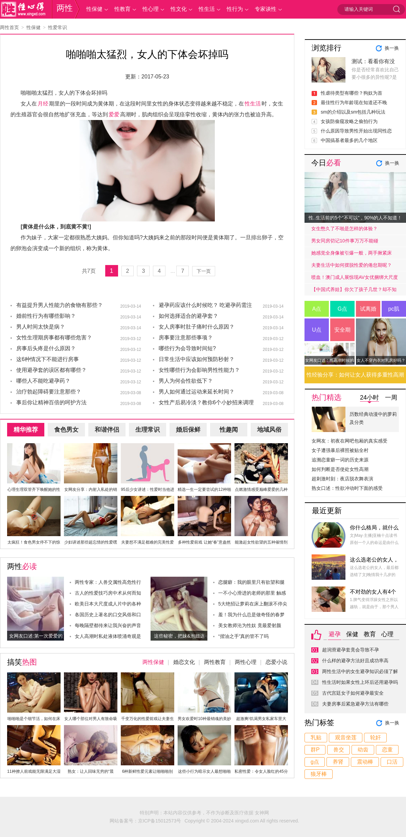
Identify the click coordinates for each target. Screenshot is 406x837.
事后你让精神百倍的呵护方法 (51, 402)
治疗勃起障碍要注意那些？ (48, 391)
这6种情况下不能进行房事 (47, 359)
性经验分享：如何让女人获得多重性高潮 (355, 375)
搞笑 (22, 662)
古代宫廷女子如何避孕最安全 (353, 693)
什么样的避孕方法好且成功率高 (355, 660)
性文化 (179, 9)
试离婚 (368, 309)
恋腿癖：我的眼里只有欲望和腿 (251, 582)
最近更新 (327, 510)
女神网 (262, 812)
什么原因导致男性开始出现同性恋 (356, 131)
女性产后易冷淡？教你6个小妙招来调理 (206, 402)
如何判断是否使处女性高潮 (340, 469)
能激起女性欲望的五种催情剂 (261, 542)
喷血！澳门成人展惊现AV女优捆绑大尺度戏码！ (354, 278)
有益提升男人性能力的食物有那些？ (59, 305)
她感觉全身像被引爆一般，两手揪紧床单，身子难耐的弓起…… (351, 254)
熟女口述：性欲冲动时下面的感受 (347, 488)
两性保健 (153, 662)
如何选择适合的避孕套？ (188, 316)
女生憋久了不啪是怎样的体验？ (344, 228)
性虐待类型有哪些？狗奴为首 (351, 93)
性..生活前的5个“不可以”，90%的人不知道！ (355, 217)
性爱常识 (57, 27)
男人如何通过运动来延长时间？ (196, 391)
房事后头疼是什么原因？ (46, 348)
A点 (316, 309)
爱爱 (114, 114)
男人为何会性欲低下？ (186, 381)
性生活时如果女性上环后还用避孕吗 (360, 682)
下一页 (204, 271)
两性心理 (245, 662)
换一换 (392, 48)
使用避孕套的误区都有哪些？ (51, 370)
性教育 (122, 9)
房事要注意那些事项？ (186, 337)
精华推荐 (26, 429)
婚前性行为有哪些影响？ (46, 316)
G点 (342, 309)
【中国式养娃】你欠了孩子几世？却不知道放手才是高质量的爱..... (354, 291)
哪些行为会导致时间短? (187, 348)
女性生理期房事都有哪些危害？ (54, 337)
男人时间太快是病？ (40, 327)
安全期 (342, 330)
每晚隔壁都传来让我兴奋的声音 (108, 625)
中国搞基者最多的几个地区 (349, 140)
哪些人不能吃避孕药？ (43, 381)
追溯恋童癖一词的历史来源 (340, 459)
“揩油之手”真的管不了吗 (243, 636)
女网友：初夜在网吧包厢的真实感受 (349, 441)
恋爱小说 (276, 662)
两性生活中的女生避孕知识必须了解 (360, 671)
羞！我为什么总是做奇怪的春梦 (251, 614)
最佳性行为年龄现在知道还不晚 (354, 102)
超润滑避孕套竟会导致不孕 (350, 649)
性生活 (207, 9)
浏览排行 (326, 48)
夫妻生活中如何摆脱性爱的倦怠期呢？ (351, 265)
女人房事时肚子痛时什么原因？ (196, 327)
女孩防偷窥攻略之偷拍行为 (349, 121)
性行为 (235, 9)
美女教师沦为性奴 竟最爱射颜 (249, 625)
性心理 (150, 9)
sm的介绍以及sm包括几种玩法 (353, 112)
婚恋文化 (184, 662)
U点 (316, 330)
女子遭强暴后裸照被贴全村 (340, 450)
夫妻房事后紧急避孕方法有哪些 (355, 704)
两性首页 (9, 27)
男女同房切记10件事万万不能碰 (344, 240)
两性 (65, 8)
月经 (43, 103)
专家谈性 (265, 9)
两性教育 (215, 662)
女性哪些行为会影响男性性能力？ (199, 370)
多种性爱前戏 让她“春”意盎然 (204, 542)
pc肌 (394, 309)
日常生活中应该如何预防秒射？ (196, 359)
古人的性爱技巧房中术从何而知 (108, 593)
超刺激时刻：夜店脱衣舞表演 (342, 478)
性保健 (94, 9)
